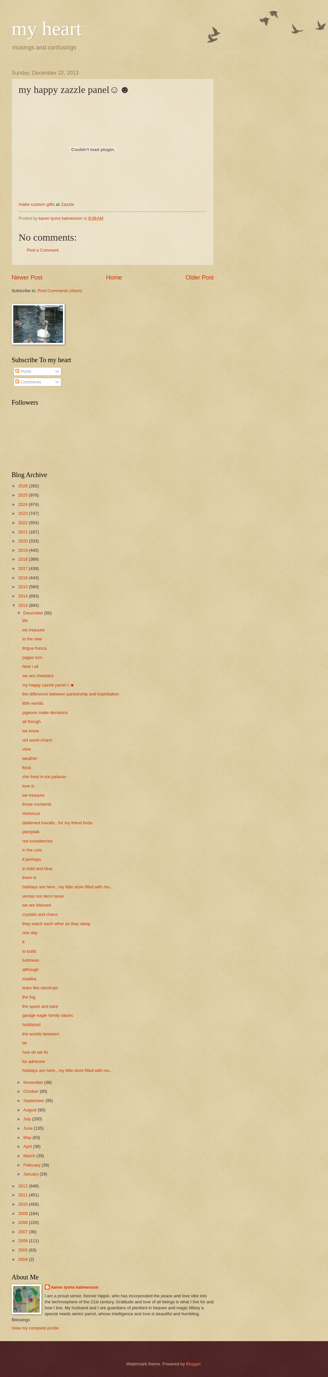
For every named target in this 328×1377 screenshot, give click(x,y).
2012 (23, 1185)
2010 (23, 1204)
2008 (23, 1222)
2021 (23, 531)
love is (28, 785)
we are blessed (36, 905)
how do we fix (35, 1052)
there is (29, 877)
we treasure (33, 629)
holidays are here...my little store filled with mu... (67, 886)
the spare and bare (40, 1006)
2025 (23, 495)
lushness (30, 960)
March (29, 1155)
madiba (29, 978)
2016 (23, 577)
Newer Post (27, 277)
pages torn (32, 657)
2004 (23, 1259)
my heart (47, 29)
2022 (23, 522)
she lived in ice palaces (44, 776)
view (26, 749)
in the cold (32, 850)
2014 (23, 596)
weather (29, 758)
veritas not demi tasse (43, 896)
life (24, 620)
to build (29, 951)
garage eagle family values (47, 1015)
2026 (23, 485)
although (30, 969)
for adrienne (33, 1061)
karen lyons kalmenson (74, 1287)
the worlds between (40, 1033)
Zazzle (67, 204)
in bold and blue (37, 868)
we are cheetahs (37, 675)
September (34, 1100)
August (30, 1109)
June (28, 1128)
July (27, 1118)
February (32, 1165)
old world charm (37, 740)
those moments (36, 804)
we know (30, 730)
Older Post (200, 277)
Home (114, 277)
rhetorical (31, 813)
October (31, 1091)
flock (26, 767)
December (33, 612)
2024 (23, 504)
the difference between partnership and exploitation (70, 693)
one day (29, 932)
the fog (28, 997)
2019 (23, 550)
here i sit (30, 666)
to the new (32, 638)
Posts (23, 371)
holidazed (31, 1024)
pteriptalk (30, 831)
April (28, 1146)
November (33, 1082)
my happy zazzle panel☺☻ (48, 685)
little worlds (32, 703)
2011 (23, 1194)
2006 (23, 1240)
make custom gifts (37, 204)
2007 (23, 1231)
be (24, 1042)
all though (31, 721)
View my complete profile (35, 1328)
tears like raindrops (40, 987)
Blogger (193, 1363)
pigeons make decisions (45, 712)
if (23, 941)
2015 (23, 586)
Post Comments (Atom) (60, 290)
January (31, 1174)
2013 (23, 605)
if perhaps (31, 859)
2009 (23, 1213)
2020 (23, 540)
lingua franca (34, 648)
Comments (28, 381)
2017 (23, 568)
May (27, 1137)
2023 (23, 513)
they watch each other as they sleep (56, 923)
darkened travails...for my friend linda (57, 822)
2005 (23, 1250)
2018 (23, 559)
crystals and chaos (40, 914)
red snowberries (37, 841)
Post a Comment (43, 250)
